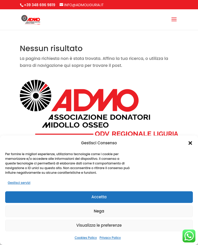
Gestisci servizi (19, 182)
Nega (99, 211)
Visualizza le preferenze (99, 225)
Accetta (98, 197)
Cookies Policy (86, 237)
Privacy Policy (110, 237)
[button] (190, 143)
